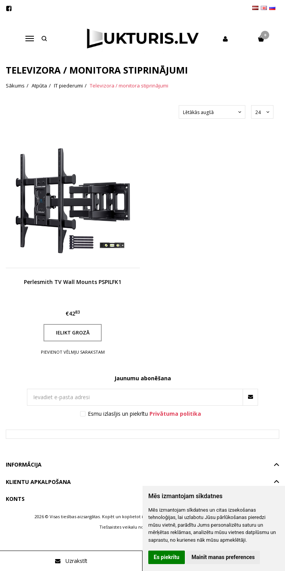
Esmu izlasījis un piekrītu (144, 413)
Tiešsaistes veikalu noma (124, 527)
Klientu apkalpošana (38, 481)
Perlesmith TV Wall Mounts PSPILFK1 (72, 282)
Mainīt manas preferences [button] (223, 557)
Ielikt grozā (73, 332)
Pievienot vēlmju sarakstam (73, 352)
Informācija (24, 464)
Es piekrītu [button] (166, 557)
